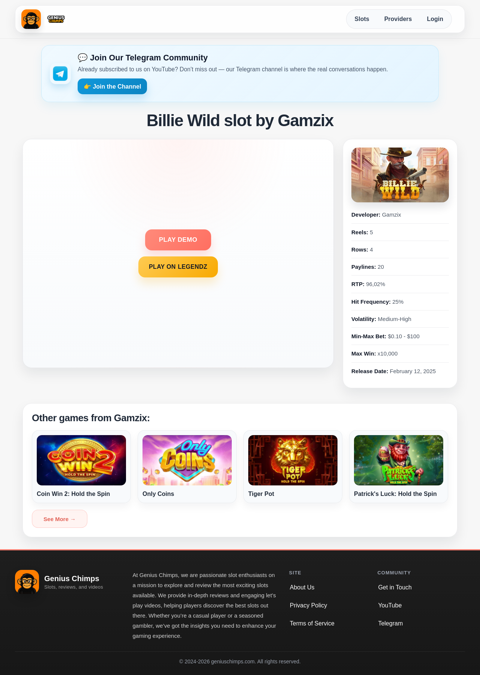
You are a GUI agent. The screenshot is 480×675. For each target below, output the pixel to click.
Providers (398, 19)
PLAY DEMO (178, 239)
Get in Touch (395, 587)
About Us (302, 587)
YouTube (390, 605)
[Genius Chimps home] (44, 19)
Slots (362, 19)
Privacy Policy (308, 605)
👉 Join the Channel (112, 86)
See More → (60, 519)
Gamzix (391, 214)
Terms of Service (312, 623)
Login (435, 19)
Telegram (390, 623)
